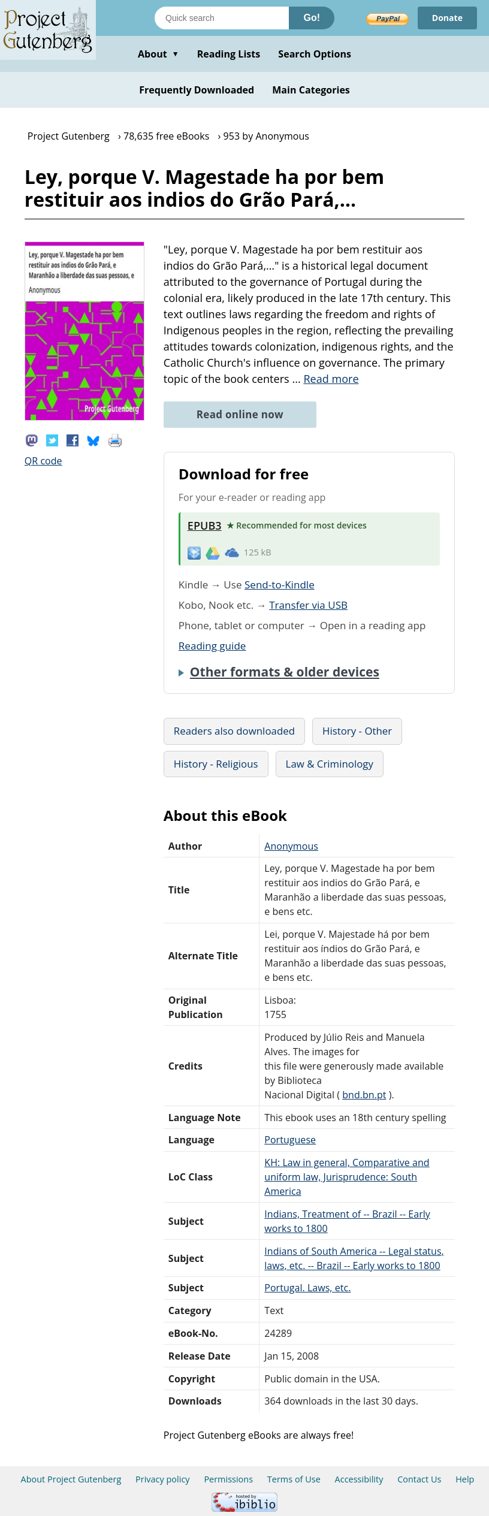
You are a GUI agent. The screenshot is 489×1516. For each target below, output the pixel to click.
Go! (311, 18)
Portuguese (290, 1139)
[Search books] (222, 18)
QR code (43, 460)
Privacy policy (162, 1479)
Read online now (240, 414)
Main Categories (311, 89)
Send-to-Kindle (279, 584)
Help (464, 1479)
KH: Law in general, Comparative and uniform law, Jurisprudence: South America (346, 1177)
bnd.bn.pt (364, 1094)
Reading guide (212, 646)
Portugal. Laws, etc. (307, 1287)
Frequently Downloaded (196, 89)
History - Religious (216, 764)
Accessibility (359, 1479)
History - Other (357, 731)
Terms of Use (294, 1479)
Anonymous (291, 846)
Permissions (228, 1479)
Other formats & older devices (284, 672)
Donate (447, 17)
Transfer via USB (308, 605)
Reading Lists (229, 54)
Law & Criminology (329, 764)
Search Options (314, 54)
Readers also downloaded (234, 731)
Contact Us (419, 1479)
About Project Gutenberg (71, 1479)
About (158, 54)
